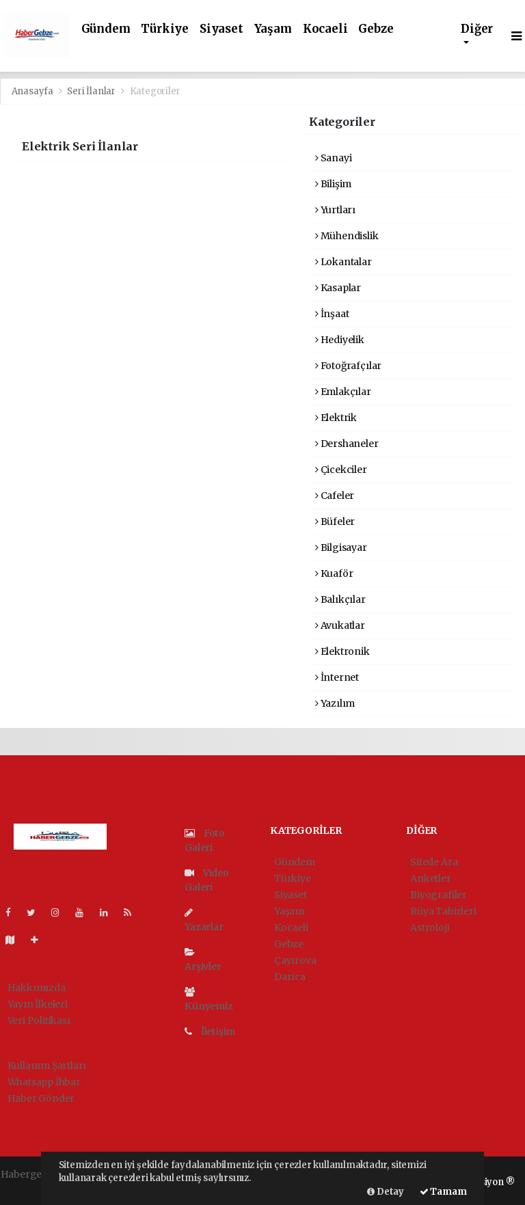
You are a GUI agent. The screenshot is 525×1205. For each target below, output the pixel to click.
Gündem (106, 29)
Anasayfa (33, 91)
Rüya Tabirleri (443, 911)
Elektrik (336, 417)
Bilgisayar (341, 547)
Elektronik (342, 651)
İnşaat (332, 314)
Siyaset (221, 29)
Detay (385, 1191)
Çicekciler (341, 469)
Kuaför (334, 573)
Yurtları (335, 210)
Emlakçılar (343, 391)
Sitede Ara (433, 862)
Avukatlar (340, 625)
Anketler (430, 878)
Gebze (375, 29)
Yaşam (273, 29)
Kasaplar (338, 288)
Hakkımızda (37, 987)
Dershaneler (347, 443)
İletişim (210, 1031)
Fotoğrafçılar (348, 366)
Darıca (290, 977)
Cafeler (334, 495)
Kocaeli (325, 29)
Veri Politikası (39, 1020)
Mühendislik (347, 236)
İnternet (337, 677)
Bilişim (333, 184)
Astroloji (429, 927)
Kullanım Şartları (47, 1065)
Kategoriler (155, 91)
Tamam (443, 1191)
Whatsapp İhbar (44, 1082)
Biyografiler (438, 895)
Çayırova (295, 960)
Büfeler (335, 521)
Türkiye (165, 29)
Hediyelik (339, 340)
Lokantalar (343, 262)
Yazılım (335, 703)
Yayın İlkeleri (38, 1004)
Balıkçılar (340, 599)
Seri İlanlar (91, 91)
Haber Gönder (41, 1098)
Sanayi (333, 158)
